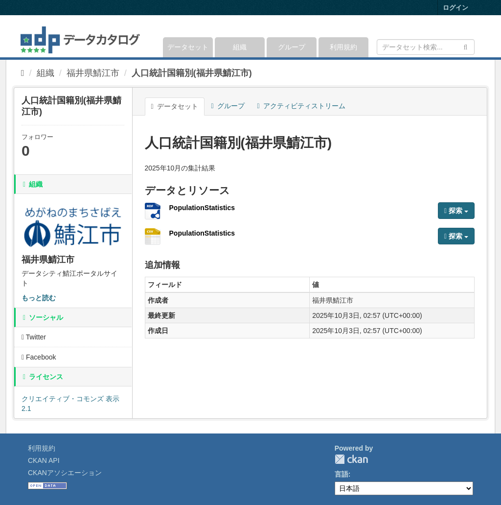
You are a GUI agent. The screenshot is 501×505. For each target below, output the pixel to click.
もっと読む (39, 298)
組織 (240, 47)
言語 (341, 474)
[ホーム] (22, 73)
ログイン (455, 7)
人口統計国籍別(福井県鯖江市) (192, 73)
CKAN (351, 459)
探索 (456, 211)
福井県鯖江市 (93, 73)
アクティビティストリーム (301, 106)
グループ (291, 47)
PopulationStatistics (202, 208)
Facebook (39, 357)
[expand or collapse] (473, 36)
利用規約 (343, 47)
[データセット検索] (426, 47)
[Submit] (465, 46)
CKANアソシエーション (65, 473)
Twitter (34, 337)
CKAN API (44, 460)
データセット (187, 47)
